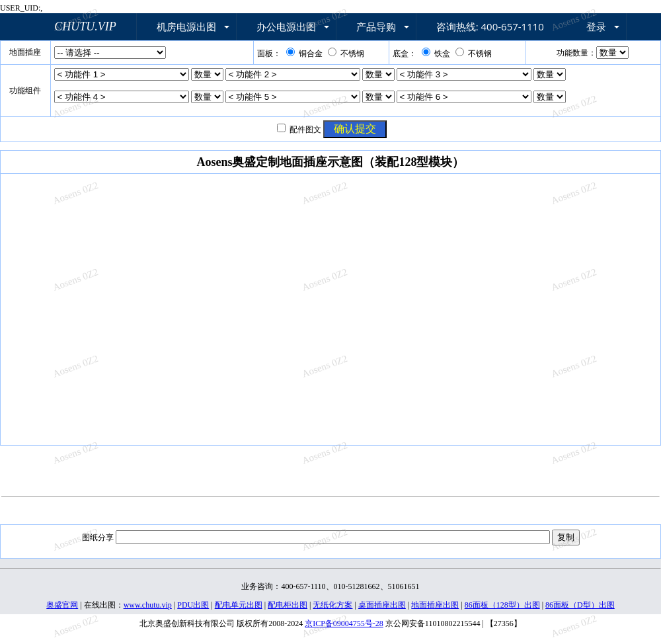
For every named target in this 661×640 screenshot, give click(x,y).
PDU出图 (193, 605)
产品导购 (376, 26)
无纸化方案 (332, 605)
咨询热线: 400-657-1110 (490, 26)
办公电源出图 (286, 26)
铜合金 (304, 53)
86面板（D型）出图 (580, 605)
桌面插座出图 (382, 605)
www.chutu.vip (148, 605)
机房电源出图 (186, 26)
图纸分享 (98, 537)
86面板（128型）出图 (502, 605)
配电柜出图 (287, 605)
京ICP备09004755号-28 (344, 623)
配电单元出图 (238, 605)
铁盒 (436, 53)
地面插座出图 (435, 605)
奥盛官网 (62, 605)
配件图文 (305, 129)
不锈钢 (346, 53)
